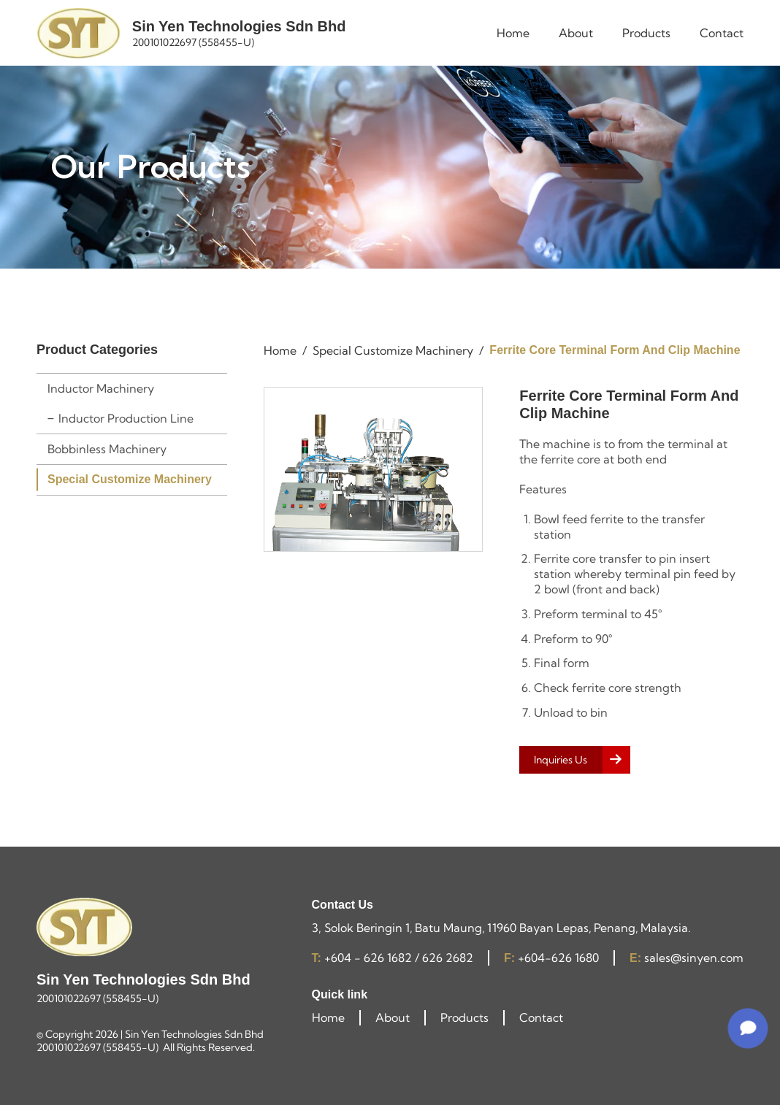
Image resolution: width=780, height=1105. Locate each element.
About (392, 1017)
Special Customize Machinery (129, 479)
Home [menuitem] (513, 33)
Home (328, 1017)
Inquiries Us (560, 759)
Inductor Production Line (126, 418)
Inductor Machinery (100, 388)
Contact (541, 1017)
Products (464, 1017)
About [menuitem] (576, 33)
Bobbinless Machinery (107, 449)
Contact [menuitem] (721, 33)
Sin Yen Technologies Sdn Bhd (239, 26)
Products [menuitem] (646, 33)
